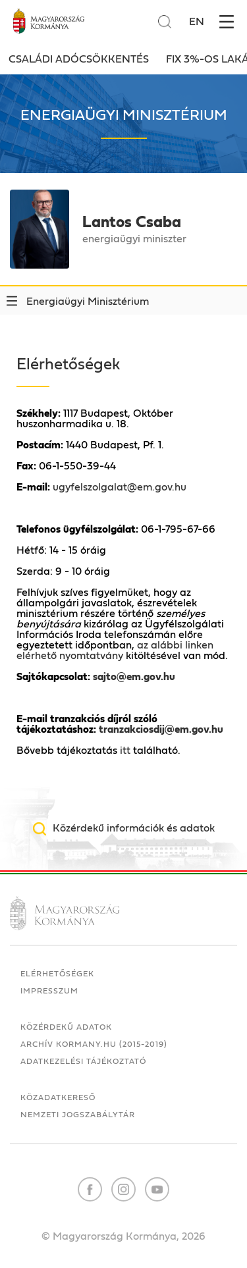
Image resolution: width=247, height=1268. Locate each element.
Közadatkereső (58, 1097)
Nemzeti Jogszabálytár (77, 1115)
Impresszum (49, 991)
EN (196, 21)
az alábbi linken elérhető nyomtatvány (114, 650)
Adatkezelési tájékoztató (83, 1061)
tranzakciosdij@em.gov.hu (161, 729)
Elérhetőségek (57, 974)
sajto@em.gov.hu (134, 677)
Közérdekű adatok (66, 1027)
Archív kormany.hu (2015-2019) (93, 1044)
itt (125, 750)
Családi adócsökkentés (79, 59)
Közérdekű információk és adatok (134, 828)
